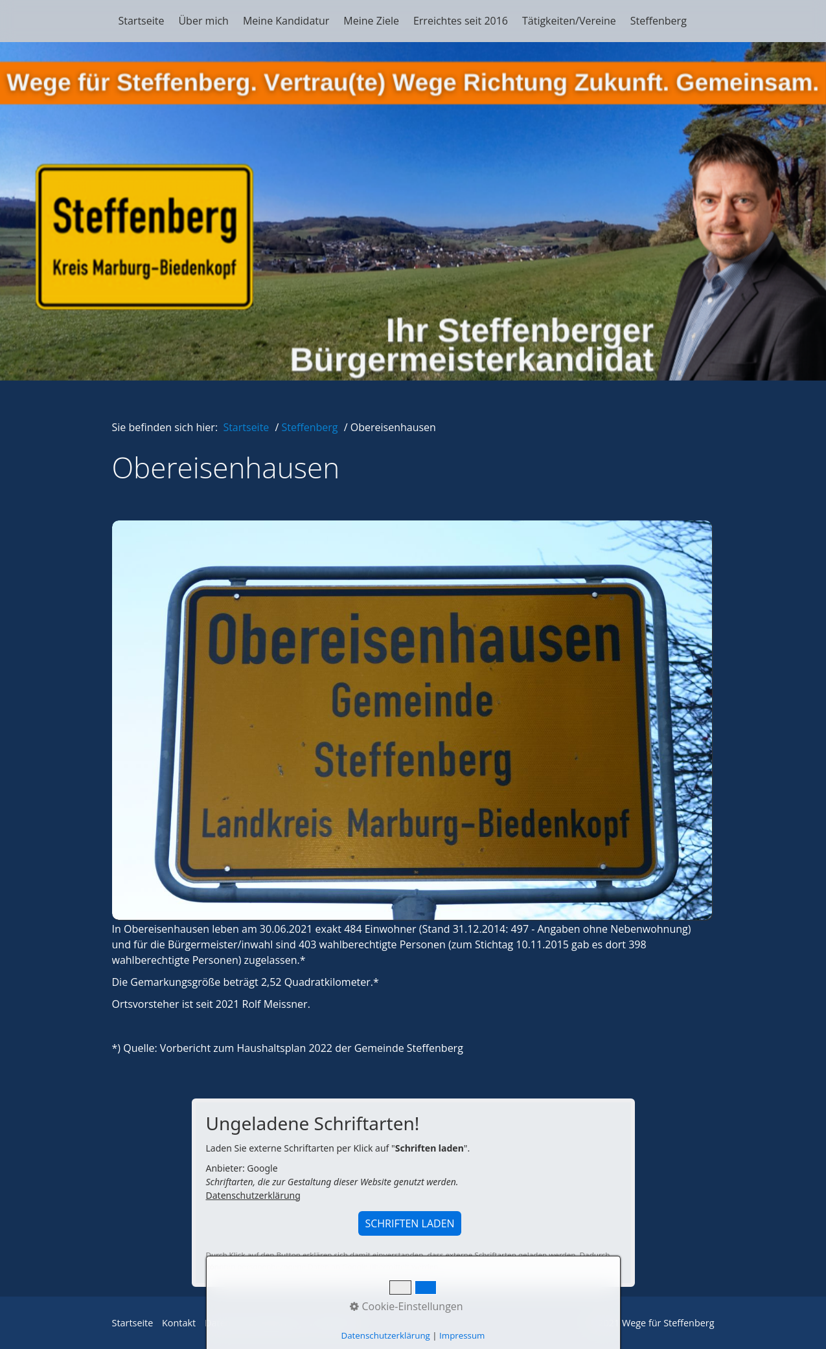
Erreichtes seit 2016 (460, 21)
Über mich (203, 21)
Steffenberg (658, 21)
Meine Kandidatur (286, 21)
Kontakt (179, 1323)
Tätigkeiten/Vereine (569, 21)
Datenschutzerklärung (253, 1195)
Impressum (334, 1323)
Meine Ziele (371, 21)
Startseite (142, 21)
